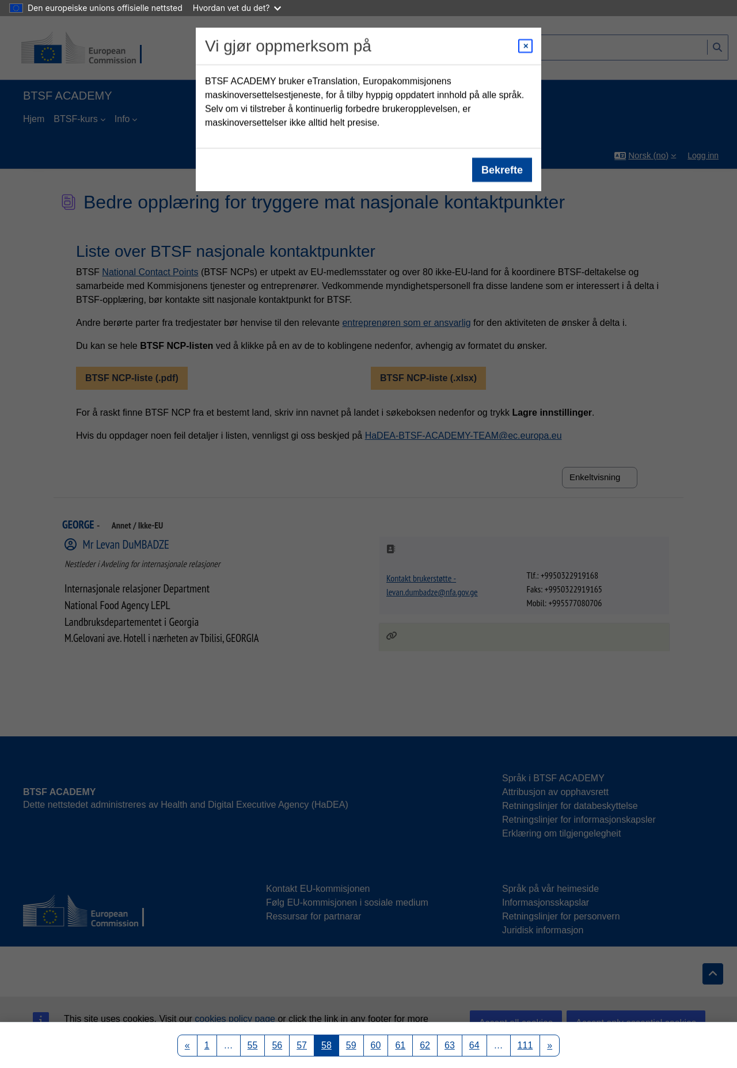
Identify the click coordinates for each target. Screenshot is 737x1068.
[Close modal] (525, 46)
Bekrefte (502, 170)
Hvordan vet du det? (237, 8)
